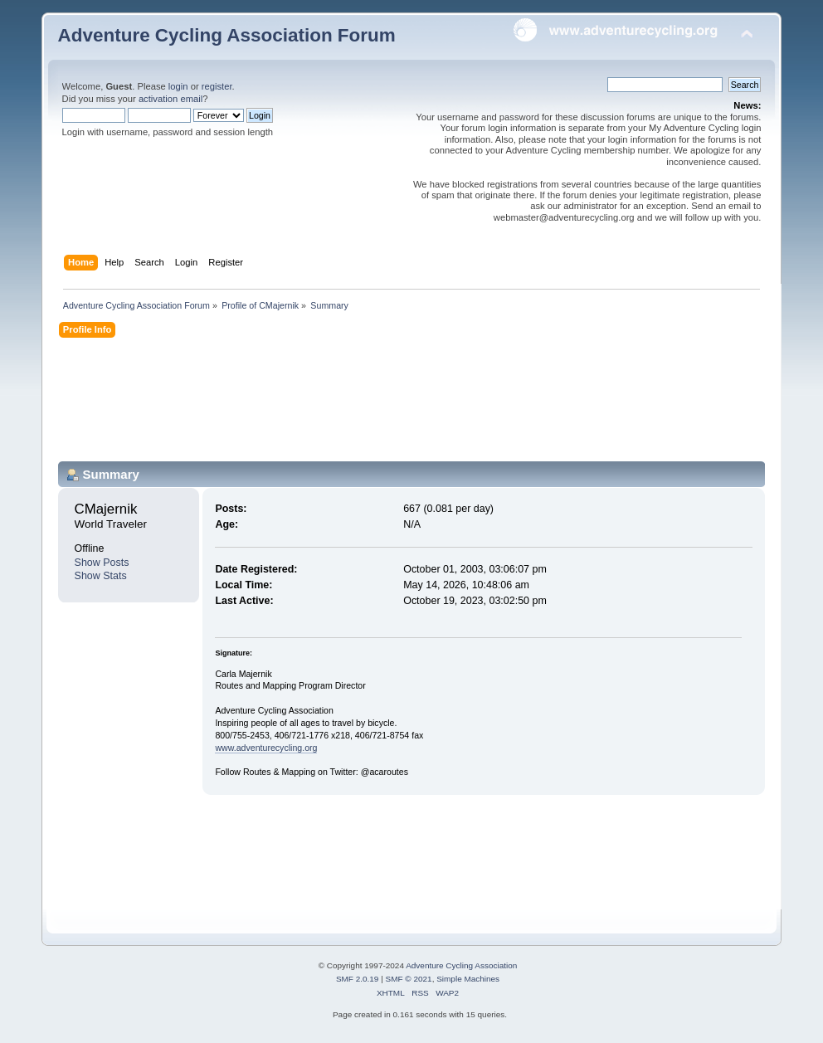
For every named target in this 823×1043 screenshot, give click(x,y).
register (217, 86)
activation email (170, 99)
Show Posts (102, 562)
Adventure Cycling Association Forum (227, 35)
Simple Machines (467, 978)
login (178, 86)
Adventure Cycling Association (461, 965)
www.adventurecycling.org (266, 748)
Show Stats (101, 576)
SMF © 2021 (409, 978)
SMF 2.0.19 (357, 978)
